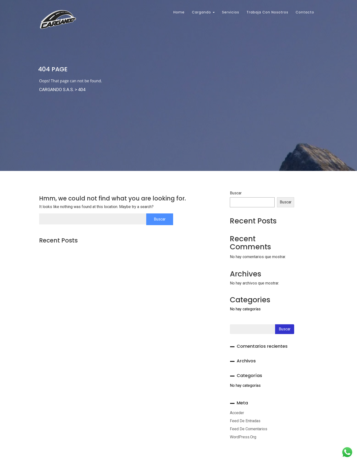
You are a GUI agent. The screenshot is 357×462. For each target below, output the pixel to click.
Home (178, 12)
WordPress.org (243, 437)
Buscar (236, 193)
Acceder (237, 412)
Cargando (203, 12)
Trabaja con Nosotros (267, 12)
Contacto (305, 12)
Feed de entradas (245, 421)
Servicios (230, 12)
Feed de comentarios (248, 429)
